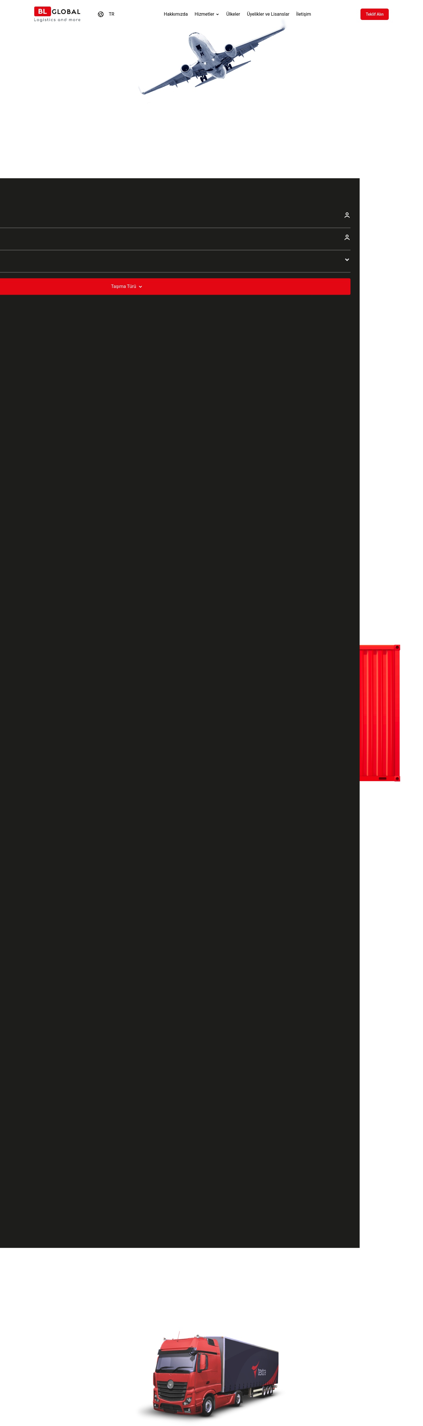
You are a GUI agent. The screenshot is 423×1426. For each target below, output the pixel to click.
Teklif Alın (375, 14)
